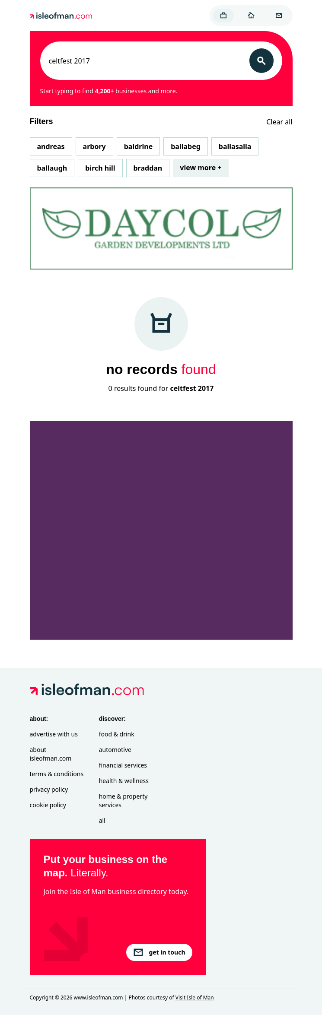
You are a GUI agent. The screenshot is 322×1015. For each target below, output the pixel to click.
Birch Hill (100, 168)
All (102, 820)
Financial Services (123, 765)
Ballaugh (52, 168)
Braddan (148, 168)
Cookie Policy (48, 805)
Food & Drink (116, 734)
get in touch (159, 952)
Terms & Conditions (57, 774)
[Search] (261, 60)
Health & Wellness (124, 781)
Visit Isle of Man (194, 997)
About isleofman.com (51, 753)
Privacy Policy (49, 789)
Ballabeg (186, 146)
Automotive (115, 749)
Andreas (51, 146)
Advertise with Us (54, 734)
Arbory (94, 146)
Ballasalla (235, 146)
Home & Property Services (123, 800)
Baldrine (138, 146)
